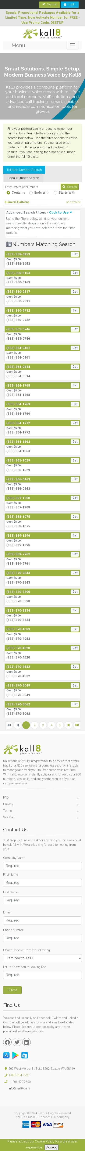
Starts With (67, 192)
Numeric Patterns (42, 202)
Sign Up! (49, 4)
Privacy (8, 804)
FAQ (6, 797)
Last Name (10, 892)
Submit (12, 990)
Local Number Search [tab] (23, 178)
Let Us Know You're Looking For (24, 967)
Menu (18, 45)
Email (7, 912)
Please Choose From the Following (26, 950)
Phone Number (13, 930)
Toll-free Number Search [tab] (24, 170)
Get (75, 254)
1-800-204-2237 (19, 1075)
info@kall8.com (16, 1088)
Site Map (9, 817)
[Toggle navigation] (72, 45)
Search (70, 187)
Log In (69, 4)
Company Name (14, 858)
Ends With (41, 192)
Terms (7, 810)
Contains (18, 192)
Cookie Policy (44, 1141)
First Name (10, 874)
